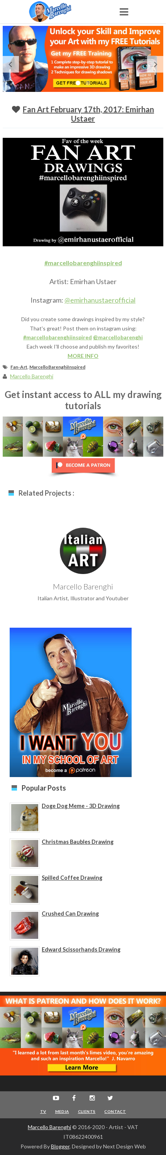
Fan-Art (18, 367)
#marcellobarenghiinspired (83, 262)
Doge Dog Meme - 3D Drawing (81, 806)
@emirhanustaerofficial (100, 300)
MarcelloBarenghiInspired (57, 367)
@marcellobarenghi (118, 337)
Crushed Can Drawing (70, 913)
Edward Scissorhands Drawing (81, 949)
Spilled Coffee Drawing (72, 877)
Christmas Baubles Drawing (77, 841)
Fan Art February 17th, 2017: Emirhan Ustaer (88, 114)
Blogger (60, 1146)
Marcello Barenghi (49, 1127)
